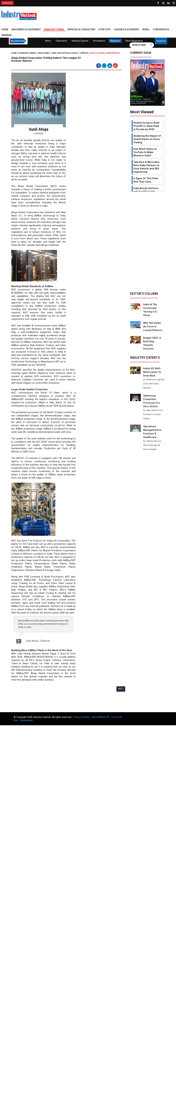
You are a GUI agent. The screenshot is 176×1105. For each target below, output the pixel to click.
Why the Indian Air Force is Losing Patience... (153, 326)
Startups (104, 29)
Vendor (84, 53)
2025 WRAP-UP (100, 717)
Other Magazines (134, 40)
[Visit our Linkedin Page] (168, 3)
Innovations (99, 40)
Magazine (115, 40)
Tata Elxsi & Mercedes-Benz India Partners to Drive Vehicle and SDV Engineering (146, 167)
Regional (161, 40)
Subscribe (7, 3)
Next (120, 689)
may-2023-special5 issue (65, 53)
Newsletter (26, 720)
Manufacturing (54, 29)
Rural (146, 29)
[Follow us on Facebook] (158, 3)
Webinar (7, 35)
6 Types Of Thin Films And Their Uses (145, 180)
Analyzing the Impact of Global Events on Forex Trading (147, 139)
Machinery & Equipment (26, 29)
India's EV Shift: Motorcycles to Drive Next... (152, 372)
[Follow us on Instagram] (173, 3)
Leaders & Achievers (126, 29)
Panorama (61, 40)
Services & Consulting (81, 29)
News (48, 40)
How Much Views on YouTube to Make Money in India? (145, 152)
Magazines (44, 53)
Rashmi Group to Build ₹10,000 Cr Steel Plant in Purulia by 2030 (146, 126)
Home (5, 29)
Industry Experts (80, 40)
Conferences (161, 29)
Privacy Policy (81, 717)
